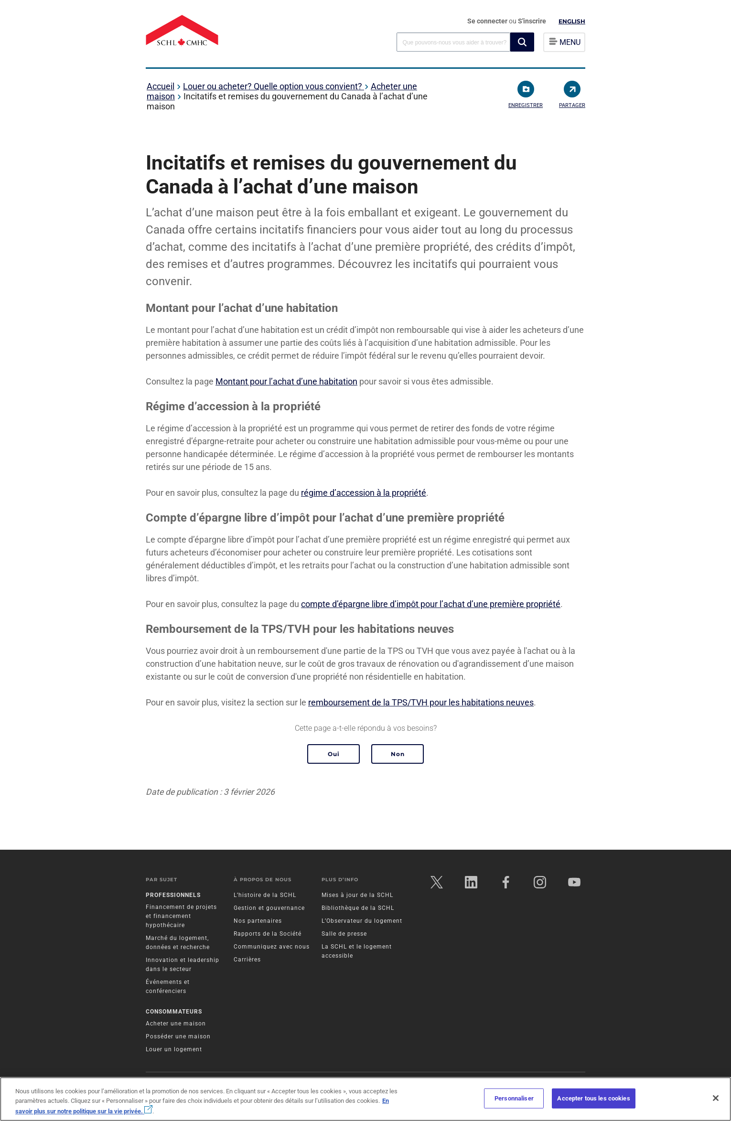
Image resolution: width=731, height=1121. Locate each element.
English (572, 21)
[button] (522, 42)
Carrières (247, 960)
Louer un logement (174, 1050)
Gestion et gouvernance (269, 908)
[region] (365, 1099)
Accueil (160, 86)
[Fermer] (715, 1098)
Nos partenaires (258, 921)
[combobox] (453, 42)
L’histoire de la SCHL (265, 895)
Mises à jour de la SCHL (357, 895)
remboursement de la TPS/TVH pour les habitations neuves (421, 702)
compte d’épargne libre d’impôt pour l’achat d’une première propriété (430, 604)
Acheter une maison (176, 1024)
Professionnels (173, 895)
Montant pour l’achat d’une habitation (286, 381)
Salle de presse (344, 934)
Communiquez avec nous (272, 947)
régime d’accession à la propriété (363, 493)
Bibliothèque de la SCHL (358, 908)
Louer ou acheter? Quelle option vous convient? (273, 86)
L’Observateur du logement (362, 921)
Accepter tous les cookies (593, 1098)
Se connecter (488, 21)
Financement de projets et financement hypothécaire (181, 916)
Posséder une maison (178, 1037)
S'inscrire (532, 21)
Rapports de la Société (267, 934)
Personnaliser (514, 1098)
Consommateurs (174, 1012)
